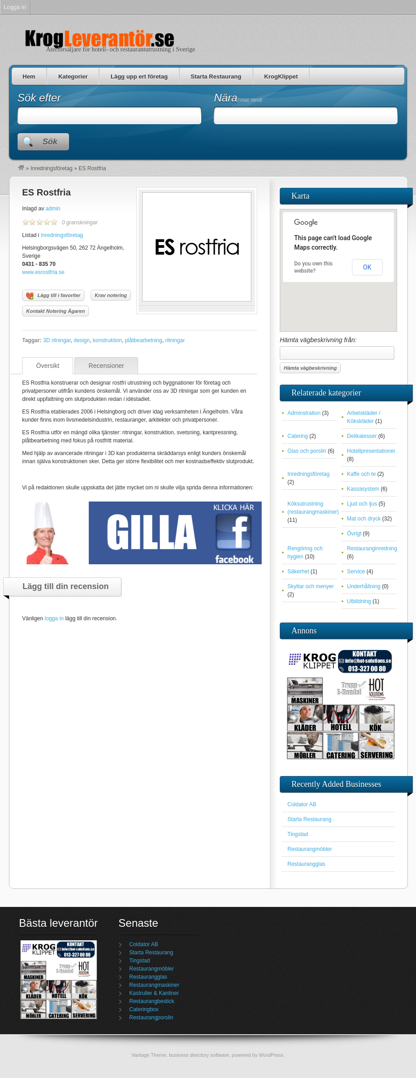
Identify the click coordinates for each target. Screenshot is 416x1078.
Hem (29, 76)
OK (367, 267)
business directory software (199, 1055)
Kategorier (73, 76)
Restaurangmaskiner (154, 985)
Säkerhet (298, 571)
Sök (49, 141)
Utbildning (359, 601)
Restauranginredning (372, 548)
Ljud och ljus (362, 504)
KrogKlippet (281, 76)
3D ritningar (56, 340)
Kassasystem (363, 489)
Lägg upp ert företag (139, 76)
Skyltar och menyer (310, 586)
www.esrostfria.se (43, 272)
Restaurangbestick (151, 1001)
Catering (297, 436)
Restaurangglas (306, 864)
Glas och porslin (306, 451)
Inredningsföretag (51, 168)
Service (356, 571)
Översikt (47, 365)
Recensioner (106, 365)
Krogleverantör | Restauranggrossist (99, 38)
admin (53, 208)
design (82, 340)
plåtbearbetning (143, 340)
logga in (54, 618)
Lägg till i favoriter (53, 296)
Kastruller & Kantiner (154, 993)
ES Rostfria (46, 192)
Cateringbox (144, 1009)
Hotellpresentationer (371, 451)
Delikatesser (362, 436)
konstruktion (107, 340)
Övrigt (354, 533)
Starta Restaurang (216, 76)
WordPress (271, 1055)
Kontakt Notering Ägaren (55, 311)
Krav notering (111, 295)
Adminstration (303, 413)
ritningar (175, 340)
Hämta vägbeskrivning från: (337, 348)
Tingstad (297, 834)
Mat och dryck (364, 519)
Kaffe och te (361, 474)
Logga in (15, 7)
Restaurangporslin (151, 1017)
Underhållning (363, 586)
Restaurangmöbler (309, 849)
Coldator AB (301, 804)
